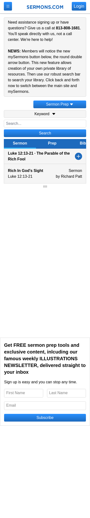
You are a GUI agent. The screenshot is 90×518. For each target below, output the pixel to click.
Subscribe (45, 418)
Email (11, 405)
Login (79, 6)
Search (45, 133)
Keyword (44, 114)
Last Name (58, 393)
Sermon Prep (59, 104)
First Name (15, 393)
